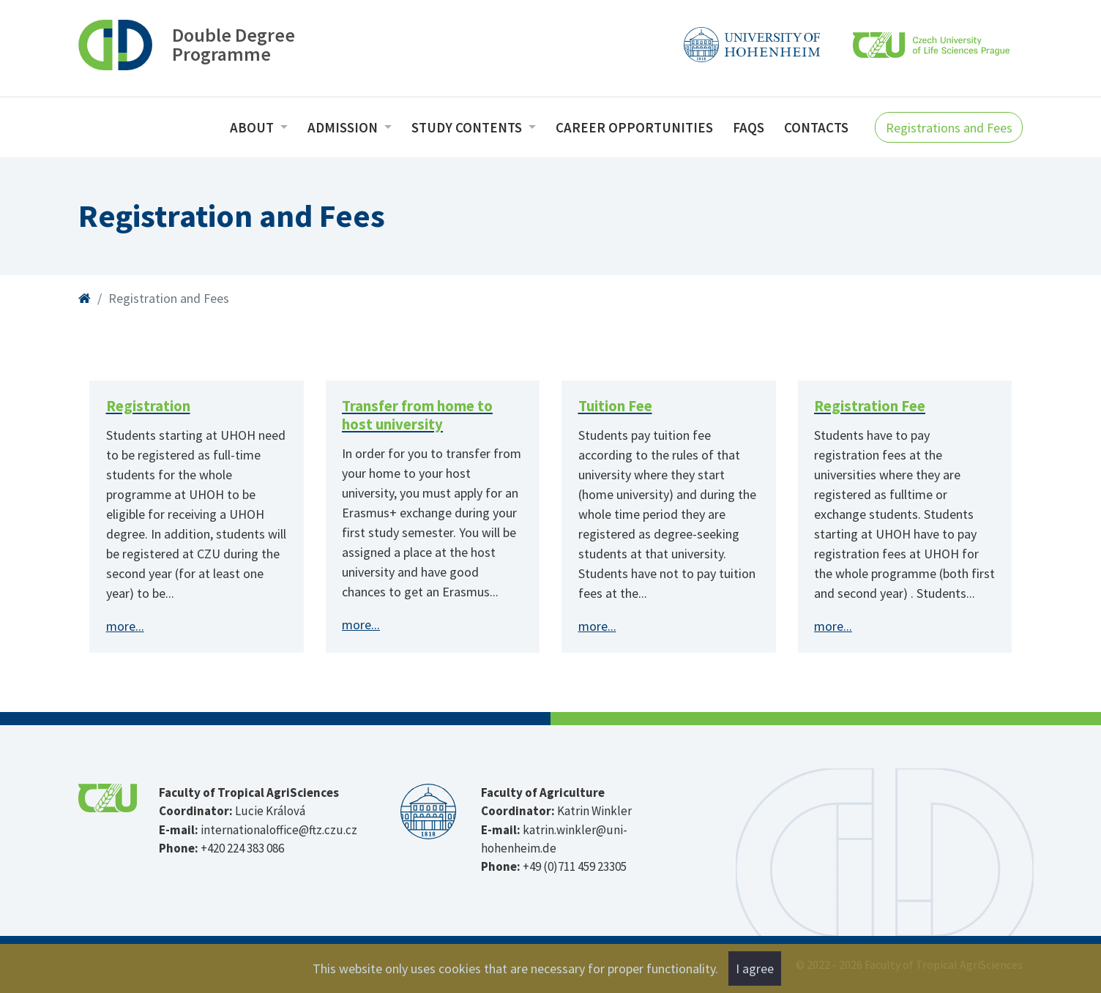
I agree (755, 968)
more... (125, 626)
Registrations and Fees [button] (949, 127)
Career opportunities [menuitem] (634, 127)
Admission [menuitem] (344, 127)
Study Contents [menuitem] (468, 127)
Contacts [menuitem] (816, 127)
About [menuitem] (253, 127)
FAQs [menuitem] (748, 127)
